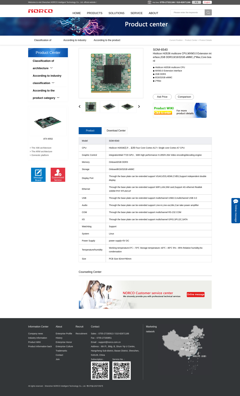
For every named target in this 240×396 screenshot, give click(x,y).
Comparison (184, 96)
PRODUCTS (94, 13)
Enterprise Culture (64, 346)
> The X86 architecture (40, 148)
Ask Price (162, 96)
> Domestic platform (39, 155)
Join (58, 359)
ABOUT (153, 13)
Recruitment (81, 333)
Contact (59, 355)
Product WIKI (34, 342)
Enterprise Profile (64, 333)
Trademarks (61, 350)
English (207, 2)
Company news (35, 333)
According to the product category (107, 42)
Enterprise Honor (64, 342)
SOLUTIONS (116, 13)
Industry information (37, 338)
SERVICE (137, 13)
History (59, 338)
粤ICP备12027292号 (94, 386)
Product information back (40, 346)
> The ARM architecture (41, 151)
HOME (77, 13)
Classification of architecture (42, 42)
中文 (196, 2)
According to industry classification (74, 42)
